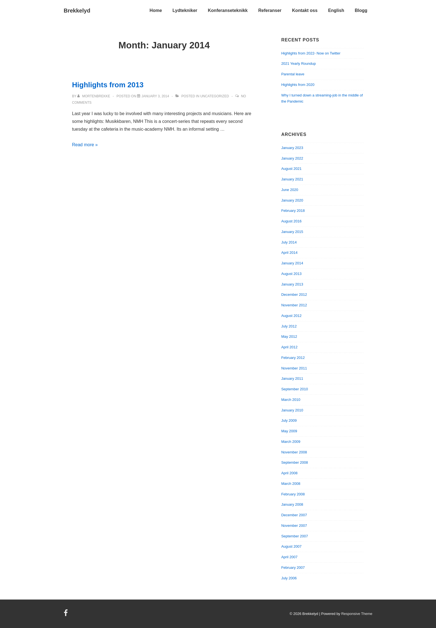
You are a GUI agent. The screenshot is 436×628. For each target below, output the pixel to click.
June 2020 (289, 190)
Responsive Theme (356, 614)
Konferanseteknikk (228, 10)
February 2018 (293, 210)
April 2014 (289, 252)
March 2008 (290, 483)
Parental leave (292, 74)
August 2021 (291, 169)
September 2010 (294, 389)
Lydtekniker (184, 10)
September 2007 (294, 536)
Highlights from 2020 (297, 85)
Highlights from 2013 (107, 85)
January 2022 (292, 158)
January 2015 (292, 232)
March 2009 (290, 442)
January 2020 (292, 200)
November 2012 (294, 305)
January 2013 (292, 284)
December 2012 (294, 294)
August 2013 (291, 274)
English (336, 10)
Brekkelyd (77, 11)
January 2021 (292, 179)
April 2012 (289, 347)
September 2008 (294, 462)
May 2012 (289, 336)
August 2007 (291, 546)
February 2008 (293, 494)
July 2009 (289, 420)
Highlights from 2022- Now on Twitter (310, 53)
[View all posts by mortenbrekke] (94, 96)
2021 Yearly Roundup (298, 63)
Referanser (270, 10)
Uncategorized (214, 96)
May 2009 (289, 431)
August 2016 (291, 221)
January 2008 (292, 504)
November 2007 (294, 525)
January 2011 (292, 378)
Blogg (361, 10)
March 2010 (290, 400)
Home (156, 10)
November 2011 (294, 368)
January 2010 (292, 410)
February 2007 (293, 567)
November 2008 (294, 452)
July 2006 (289, 578)
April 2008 (289, 473)
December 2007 (294, 515)
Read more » (85, 144)
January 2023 (292, 148)
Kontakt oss (305, 10)
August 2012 (291, 316)
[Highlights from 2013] (155, 96)
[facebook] (66, 615)
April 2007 (289, 557)
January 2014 (292, 263)
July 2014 (289, 242)
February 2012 (293, 358)
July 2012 (289, 326)
